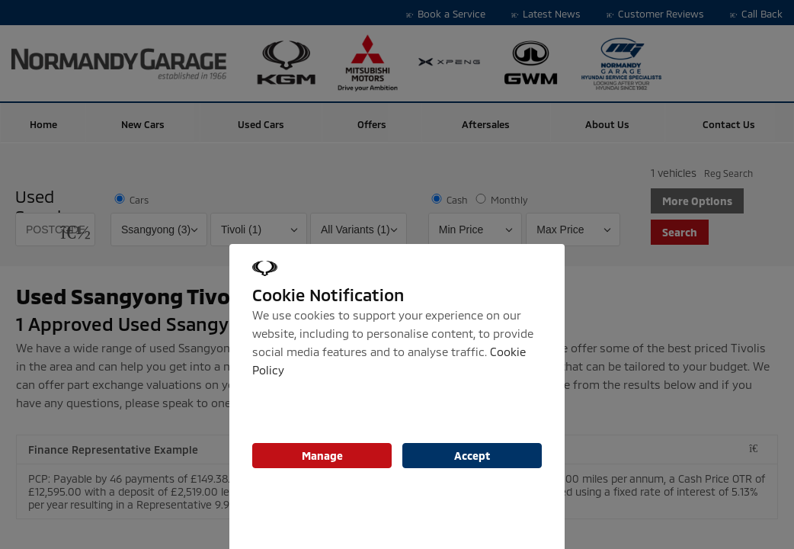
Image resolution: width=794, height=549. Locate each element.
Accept (472, 455)
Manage (322, 455)
